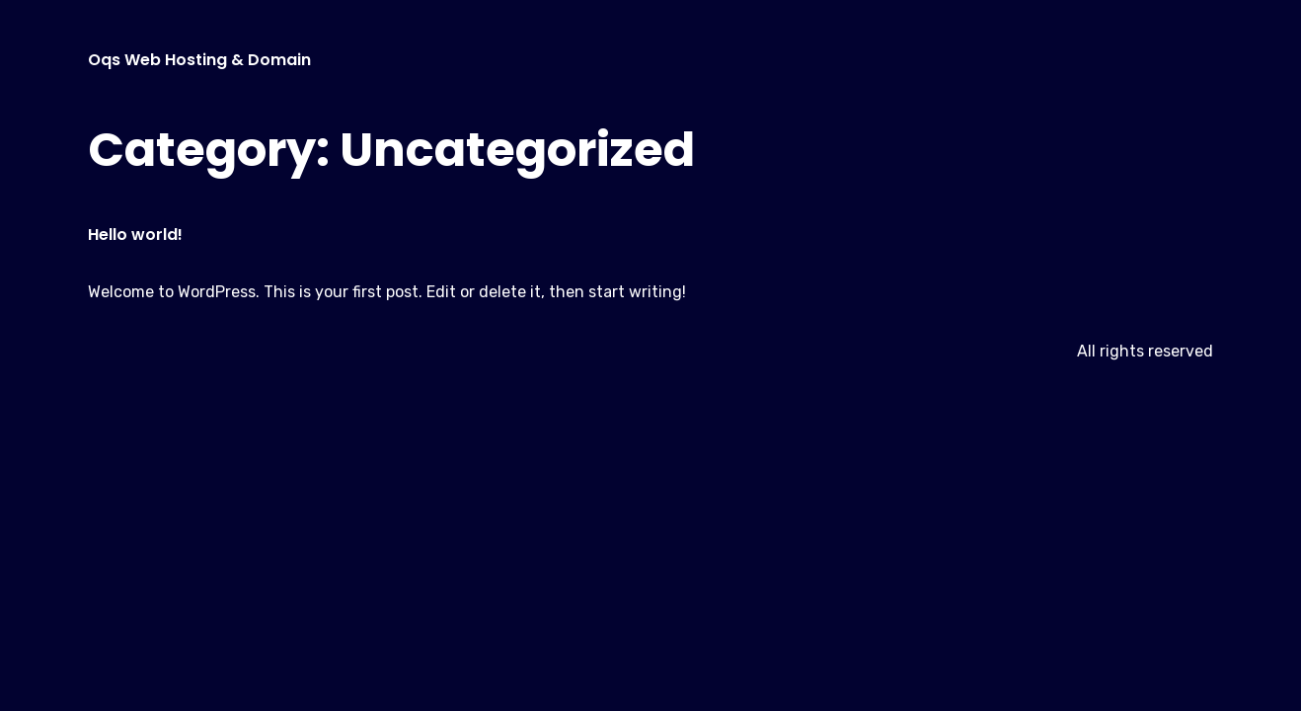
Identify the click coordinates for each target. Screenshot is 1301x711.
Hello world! (135, 234)
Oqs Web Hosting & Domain (199, 59)
